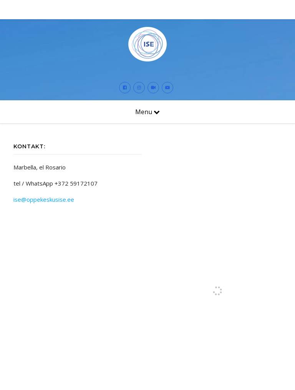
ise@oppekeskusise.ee (43, 199)
